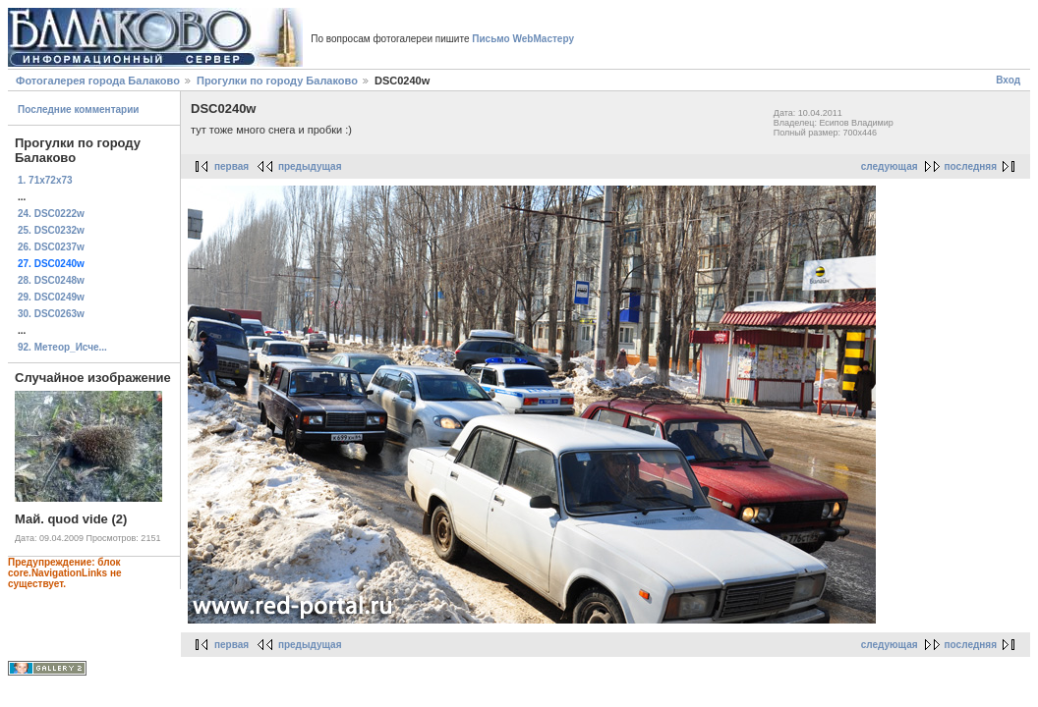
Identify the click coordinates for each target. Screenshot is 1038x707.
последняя (971, 166)
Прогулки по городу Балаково (277, 80)
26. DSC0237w (51, 247)
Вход (1008, 80)
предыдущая (310, 166)
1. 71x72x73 (45, 180)
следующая (889, 166)
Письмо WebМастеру (523, 38)
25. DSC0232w (51, 230)
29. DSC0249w (51, 297)
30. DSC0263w (51, 313)
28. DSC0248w (51, 280)
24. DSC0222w (51, 213)
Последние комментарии (79, 109)
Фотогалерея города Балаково (98, 80)
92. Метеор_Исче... (62, 347)
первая (231, 166)
